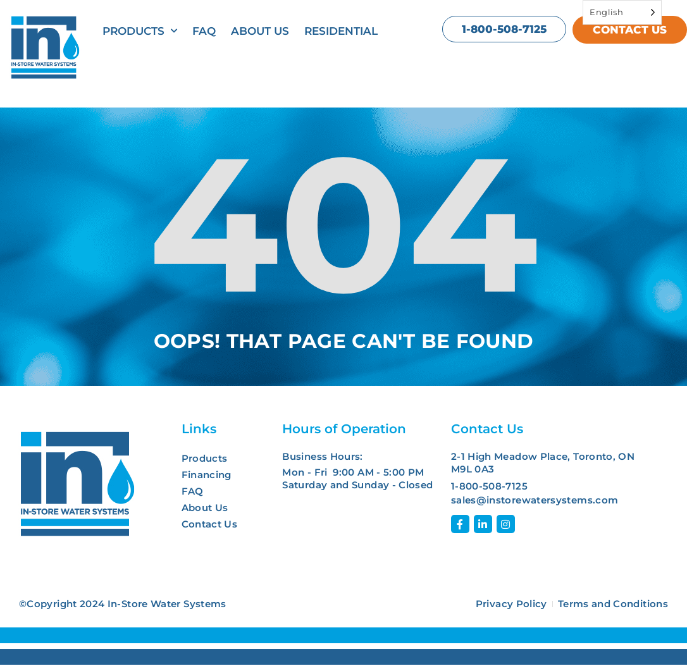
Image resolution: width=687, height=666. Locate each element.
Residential (341, 31)
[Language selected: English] (622, 12)
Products (139, 31)
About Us (260, 31)
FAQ (204, 31)
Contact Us (210, 524)
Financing (207, 475)
